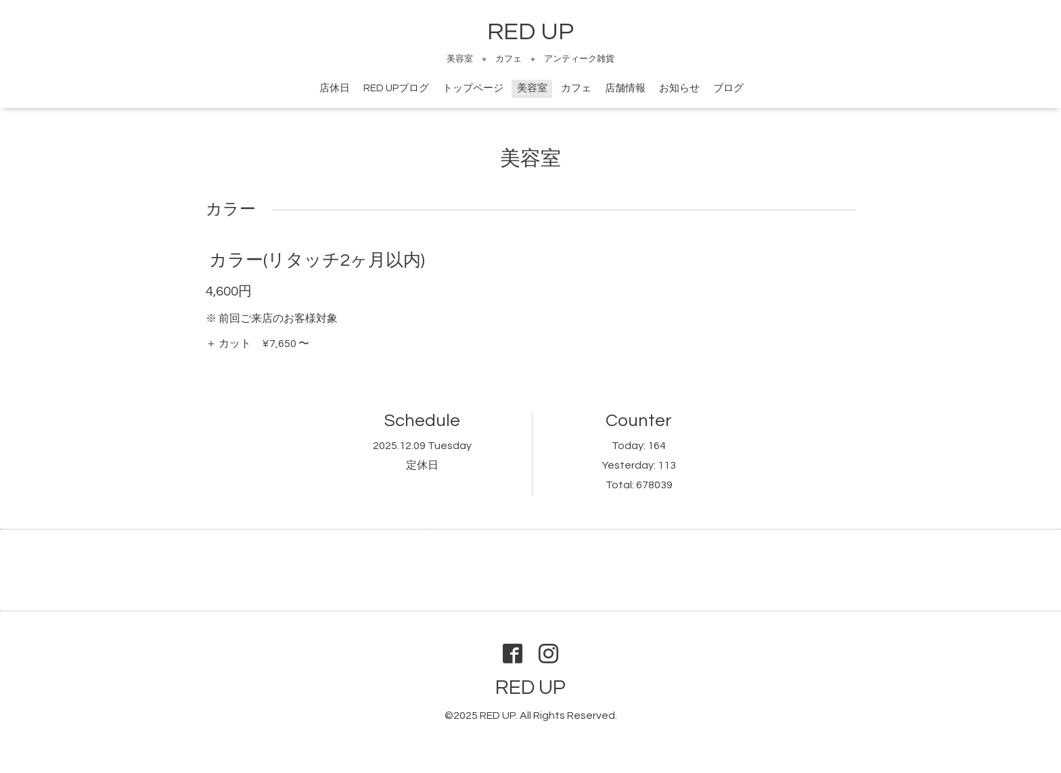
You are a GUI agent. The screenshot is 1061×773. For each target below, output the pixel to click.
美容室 (532, 88)
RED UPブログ (396, 88)
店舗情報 (625, 88)
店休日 (334, 88)
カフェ (576, 88)
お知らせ (679, 88)
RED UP (530, 32)
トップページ (473, 88)
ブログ (728, 88)
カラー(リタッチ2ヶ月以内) (317, 260)
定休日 (422, 465)
